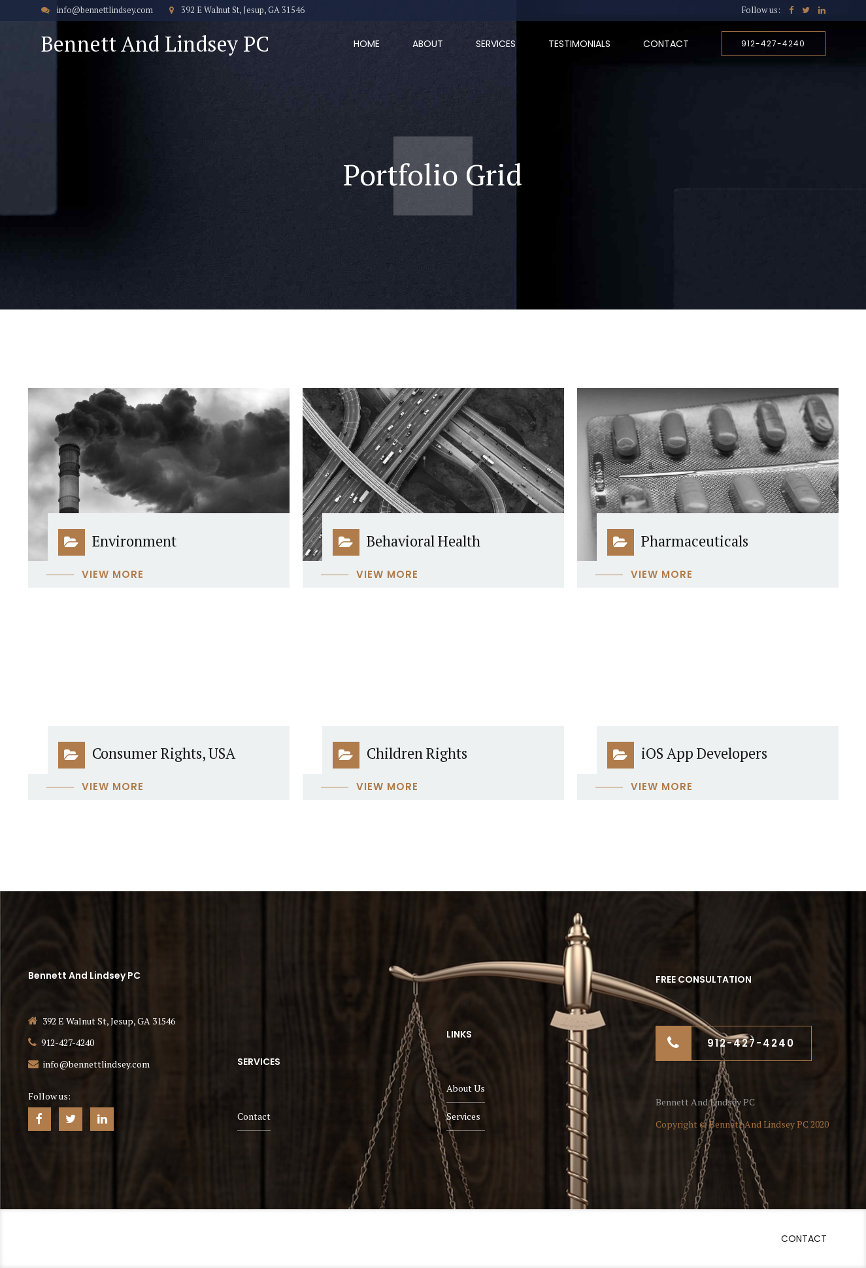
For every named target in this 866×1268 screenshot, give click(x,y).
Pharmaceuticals (694, 540)
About (427, 43)
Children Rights (417, 753)
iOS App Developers (704, 753)
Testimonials (579, 43)
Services (496, 43)
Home (367, 43)
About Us (465, 1088)
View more (113, 574)
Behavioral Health (423, 540)
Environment (134, 540)
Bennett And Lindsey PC (155, 43)
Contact (666, 43)
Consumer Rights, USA (163, 753)
